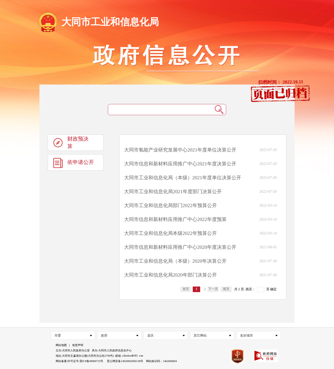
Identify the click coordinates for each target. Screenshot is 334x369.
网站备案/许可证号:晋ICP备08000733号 (79, 361)
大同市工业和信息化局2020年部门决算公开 (170, 275)
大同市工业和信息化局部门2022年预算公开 (170, 205)
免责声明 (77, 345)
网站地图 (61, 345)
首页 (186, 289)
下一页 (213, 289)
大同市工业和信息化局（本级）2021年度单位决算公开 (182, 177)
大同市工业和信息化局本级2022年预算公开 (170, 233)
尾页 (226, 289)
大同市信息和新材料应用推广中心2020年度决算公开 (180, 247)
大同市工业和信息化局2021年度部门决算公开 (173, 191)
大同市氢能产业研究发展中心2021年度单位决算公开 (180, 150)
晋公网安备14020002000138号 (125, 361)
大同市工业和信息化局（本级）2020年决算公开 (175, 261)
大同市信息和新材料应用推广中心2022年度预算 (175, 219)
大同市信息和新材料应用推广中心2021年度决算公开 (180, 164)
